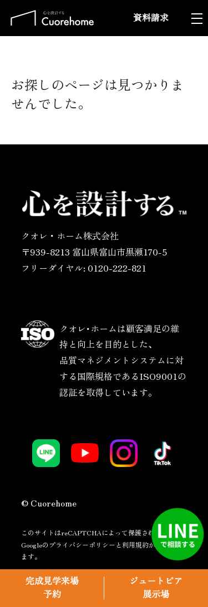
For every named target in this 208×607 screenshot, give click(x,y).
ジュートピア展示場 (155, 587)
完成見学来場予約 (52, 587)
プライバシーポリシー (82, 544)
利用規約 (135, 544)
